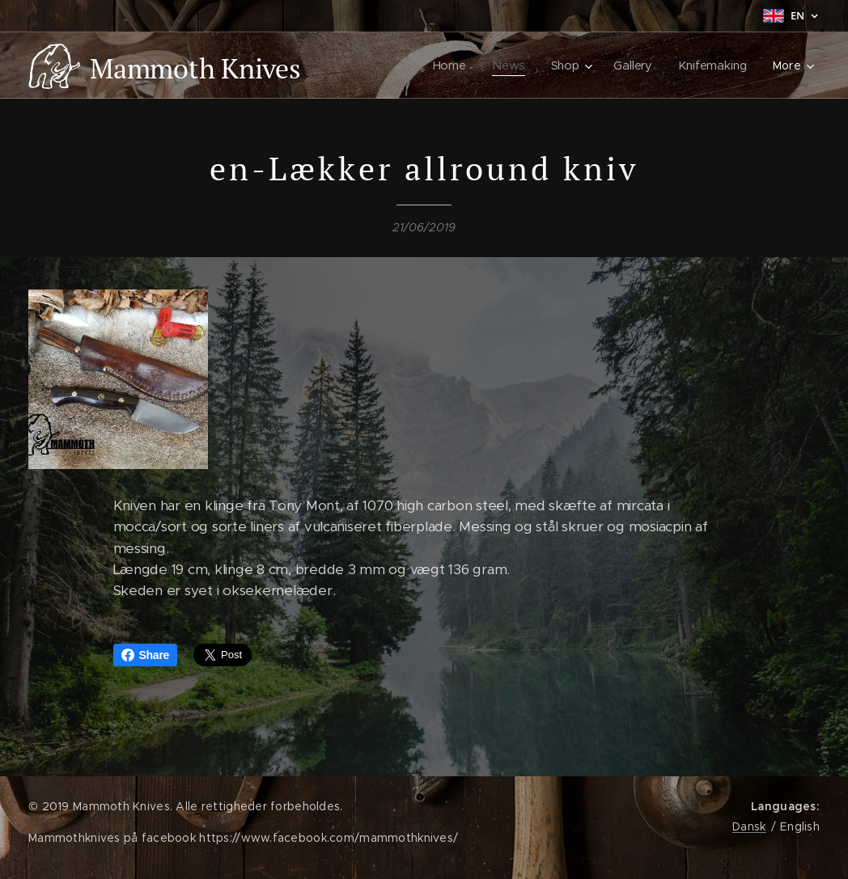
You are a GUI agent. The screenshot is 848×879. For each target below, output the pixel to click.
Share (145, 655)
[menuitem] (451, 65)
